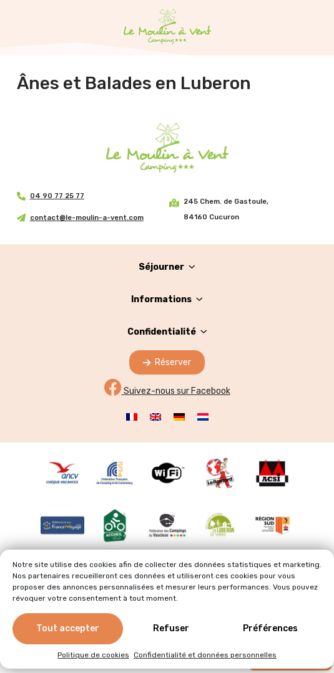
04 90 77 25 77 (57, 196)
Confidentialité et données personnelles (205, 655)
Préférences (270, 629)
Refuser (171, 629)
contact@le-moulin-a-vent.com (87, 218)
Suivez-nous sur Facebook (167, 391)
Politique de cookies (93, 655)
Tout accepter (67, 629)
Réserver (167, 362)
